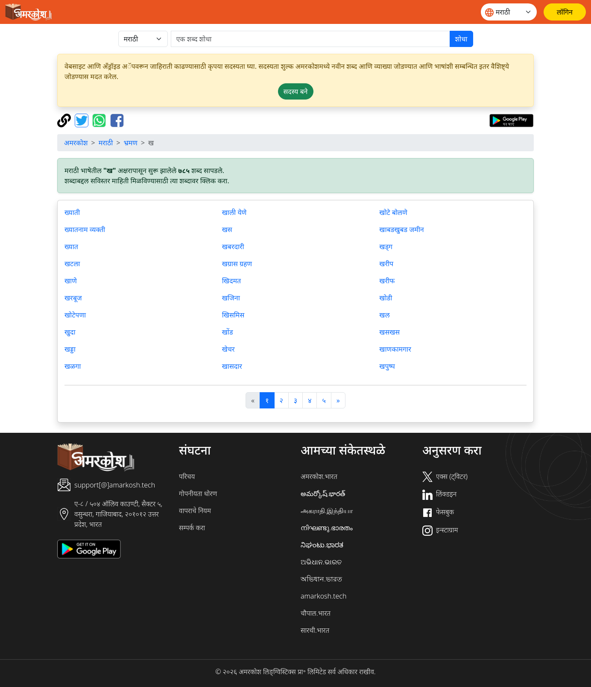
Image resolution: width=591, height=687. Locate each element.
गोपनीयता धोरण (198, 493)
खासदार (232, 366)
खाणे (70, 280)
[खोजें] (310, 39)
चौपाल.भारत (316, 613)
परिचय (187, 476)
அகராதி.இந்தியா (327, 510)
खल (384, 315)
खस (227, 229)
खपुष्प (387, 366)
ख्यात (71, 246)
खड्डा (70, 349)
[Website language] (509, 12)
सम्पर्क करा (192, 527)
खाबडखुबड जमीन (401, 229)
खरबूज (73, 297)
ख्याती (72, 212)
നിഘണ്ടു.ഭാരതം (327, 527)
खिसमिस (233, 315)
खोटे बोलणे (393, 212)
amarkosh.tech (323, 596)
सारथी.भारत (315, 630)
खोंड (227, 332)
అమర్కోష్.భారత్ (323, 493)
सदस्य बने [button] (296, 91)
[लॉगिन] (565, 12)
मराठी (106, 142)
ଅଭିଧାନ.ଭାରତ (321, 562)
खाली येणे (234, 212)
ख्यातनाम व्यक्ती (84, 229)
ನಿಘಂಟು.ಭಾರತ (322, 544)
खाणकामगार (395, 349)
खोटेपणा (75, 315)
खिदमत (231, 280)
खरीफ (387, 280)
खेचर (228, 349)
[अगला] (338, 400)
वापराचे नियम (195, 510)
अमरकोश (76, 142)
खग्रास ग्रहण (237, 263)
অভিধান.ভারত (321, 579)
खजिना (231, 297)
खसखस (389, 332)
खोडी (385, 297)
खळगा (72, 366)
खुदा (70, 332)
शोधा (461, 39)
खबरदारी (233, 246)
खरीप (386, 263)
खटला (72, 263)
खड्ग (385, 246)
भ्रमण (131, 142)
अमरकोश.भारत (319, 476)
